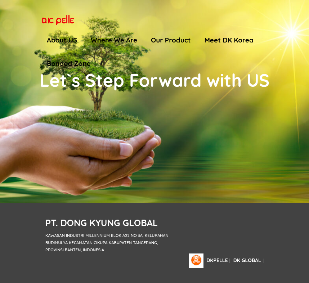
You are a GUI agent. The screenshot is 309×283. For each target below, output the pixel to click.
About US (62, 40)
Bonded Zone (69, 63)
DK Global (247, 260)
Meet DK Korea (229, 40)
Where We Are (114, 40)
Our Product (171, 40)
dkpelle (217, 260)
